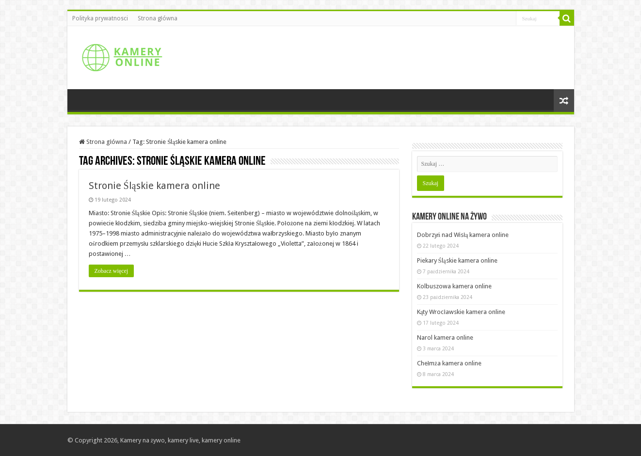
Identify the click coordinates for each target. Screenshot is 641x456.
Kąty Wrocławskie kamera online (461, 311)
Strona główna (157, 18)
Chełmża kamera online (449, 363)
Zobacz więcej (111, 270)
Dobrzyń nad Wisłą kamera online (463, 234)
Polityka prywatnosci (100, 18)
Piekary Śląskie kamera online (457, 260)
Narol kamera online (445, 337)
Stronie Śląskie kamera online (154, 185)
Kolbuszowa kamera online (454, 286)
